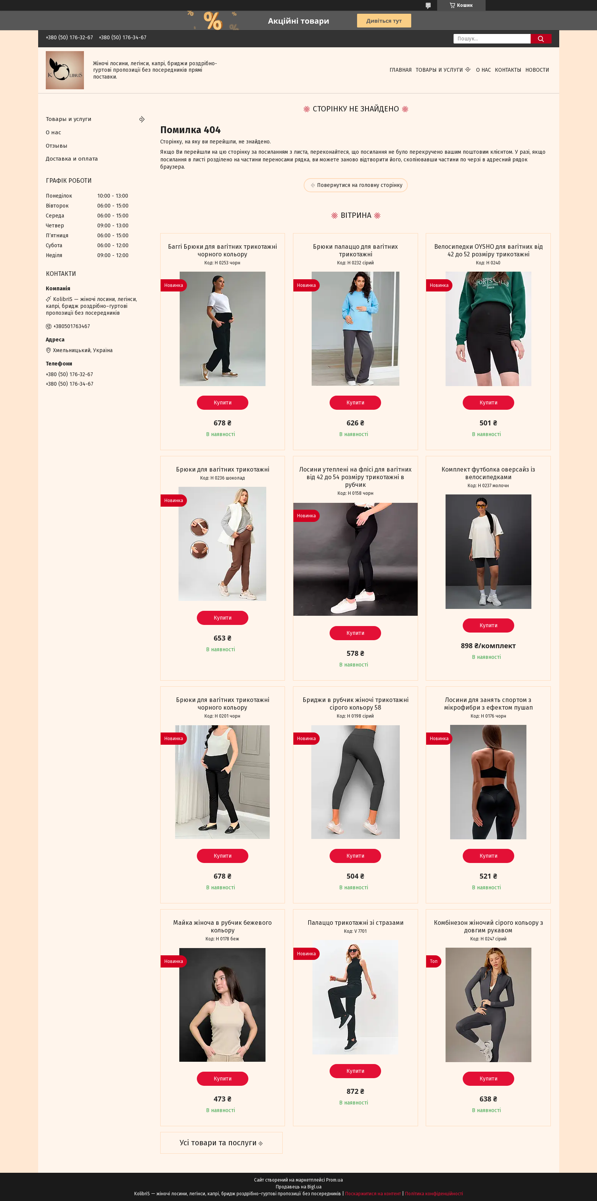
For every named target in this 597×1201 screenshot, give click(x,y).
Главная (400, 70)
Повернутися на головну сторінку (359, 185)
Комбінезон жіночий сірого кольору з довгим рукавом (488, 926)
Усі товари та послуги (218, 1142)
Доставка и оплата (72, 158)
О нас (483, 70)
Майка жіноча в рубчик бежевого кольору (222, 926)
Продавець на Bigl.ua (299, 1187)
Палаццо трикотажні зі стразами (355, 922)
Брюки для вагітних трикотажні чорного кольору (222, 703)
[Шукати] (541, 38)
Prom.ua (334, 1180)
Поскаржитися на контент (373, 1193)
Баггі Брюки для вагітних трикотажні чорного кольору (222, 250)
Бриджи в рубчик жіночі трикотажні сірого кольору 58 (356, 703)
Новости (537, 70)
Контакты (508, 70)
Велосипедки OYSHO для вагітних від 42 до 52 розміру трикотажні (488, 250)
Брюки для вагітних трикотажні (222, 469)
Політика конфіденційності (434, 1193)
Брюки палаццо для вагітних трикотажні (355, 250)
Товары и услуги (439, 70)
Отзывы (57, 145)
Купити (223, 402)
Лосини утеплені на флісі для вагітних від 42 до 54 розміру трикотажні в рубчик (355, 477)
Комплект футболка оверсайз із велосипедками (488, 473)
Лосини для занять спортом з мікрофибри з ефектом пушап (488, 703)
